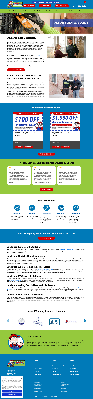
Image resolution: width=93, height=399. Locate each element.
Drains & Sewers (60, 10)
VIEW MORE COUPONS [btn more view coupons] (46, 154)
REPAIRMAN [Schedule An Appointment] (31, 6)
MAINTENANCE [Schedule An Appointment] (46, 6)
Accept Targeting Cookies (12, 391)
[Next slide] (85, 321)
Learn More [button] (19, 146)
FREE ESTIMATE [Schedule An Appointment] (63, 6)
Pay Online (56, 2)
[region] (12, 387)
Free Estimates (49, 2)
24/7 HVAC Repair (13, 10)
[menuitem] (35, 2)
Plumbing (48, 10)
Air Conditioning (36, 10)
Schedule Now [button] (28, 146)
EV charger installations (15, 280)
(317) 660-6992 (79, 6)
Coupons (35, 2)
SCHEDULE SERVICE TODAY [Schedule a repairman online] (16, 70)
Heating (25, 10)
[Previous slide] (8, 321)
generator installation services (66, 249)
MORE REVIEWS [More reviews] (46, 189)
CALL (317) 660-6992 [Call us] (46, 238)
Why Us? (81, 10)
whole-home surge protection (45, 269)
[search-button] (85, 2)
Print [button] (17, 135)
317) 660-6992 (10, 375)
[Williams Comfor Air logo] (15, 4)
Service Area (41, 2)
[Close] (21, 378)
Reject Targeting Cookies (12, 394)
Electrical (71, 10)
